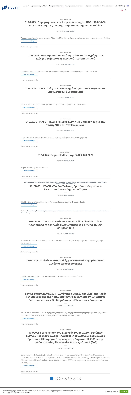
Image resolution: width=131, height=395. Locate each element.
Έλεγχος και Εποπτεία (74, 6)
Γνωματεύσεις (107, 6)
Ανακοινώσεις (29, 182)
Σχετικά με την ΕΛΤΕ (39, 6)
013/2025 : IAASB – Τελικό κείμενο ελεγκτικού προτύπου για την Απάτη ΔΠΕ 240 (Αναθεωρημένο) (65, 123)
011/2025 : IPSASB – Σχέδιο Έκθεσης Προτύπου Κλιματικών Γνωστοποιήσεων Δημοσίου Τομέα (65, 187)
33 (75, 378)
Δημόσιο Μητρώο (93, 6)
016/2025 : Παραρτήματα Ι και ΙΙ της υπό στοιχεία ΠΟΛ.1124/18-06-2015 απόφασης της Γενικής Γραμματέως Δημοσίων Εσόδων (65, 23)
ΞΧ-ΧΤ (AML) (120, 6)
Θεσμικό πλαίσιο (56, 6)
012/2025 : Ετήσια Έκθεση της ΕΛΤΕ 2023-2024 (65, 155)
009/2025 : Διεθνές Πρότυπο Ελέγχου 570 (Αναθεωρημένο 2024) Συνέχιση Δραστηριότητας (65, 262)
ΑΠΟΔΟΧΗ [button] (124, 391)
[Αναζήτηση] (125, 10)
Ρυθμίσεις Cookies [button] (111, 391)
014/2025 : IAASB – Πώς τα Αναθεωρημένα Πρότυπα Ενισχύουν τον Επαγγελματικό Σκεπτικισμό (65, 90)
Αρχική (26, 6)
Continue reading (29, 41)
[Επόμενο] (79, 378)
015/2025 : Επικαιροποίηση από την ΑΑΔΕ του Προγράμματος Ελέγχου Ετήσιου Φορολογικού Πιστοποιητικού (65, 57)
